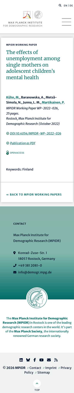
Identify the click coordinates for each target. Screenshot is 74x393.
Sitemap (43, 372)
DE (71, 5)
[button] (60, 5)
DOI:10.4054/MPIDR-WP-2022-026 (35, 133)
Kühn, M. (12, 97)
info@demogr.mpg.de (35, 272)
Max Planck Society (28, 331)
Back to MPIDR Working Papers (36, 194)
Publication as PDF (22, 143)
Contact (35, 368)
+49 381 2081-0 (30, 265)
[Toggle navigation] (66, 22)
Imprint (51, 368)
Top (37, 390)
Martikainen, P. (53, 102)
